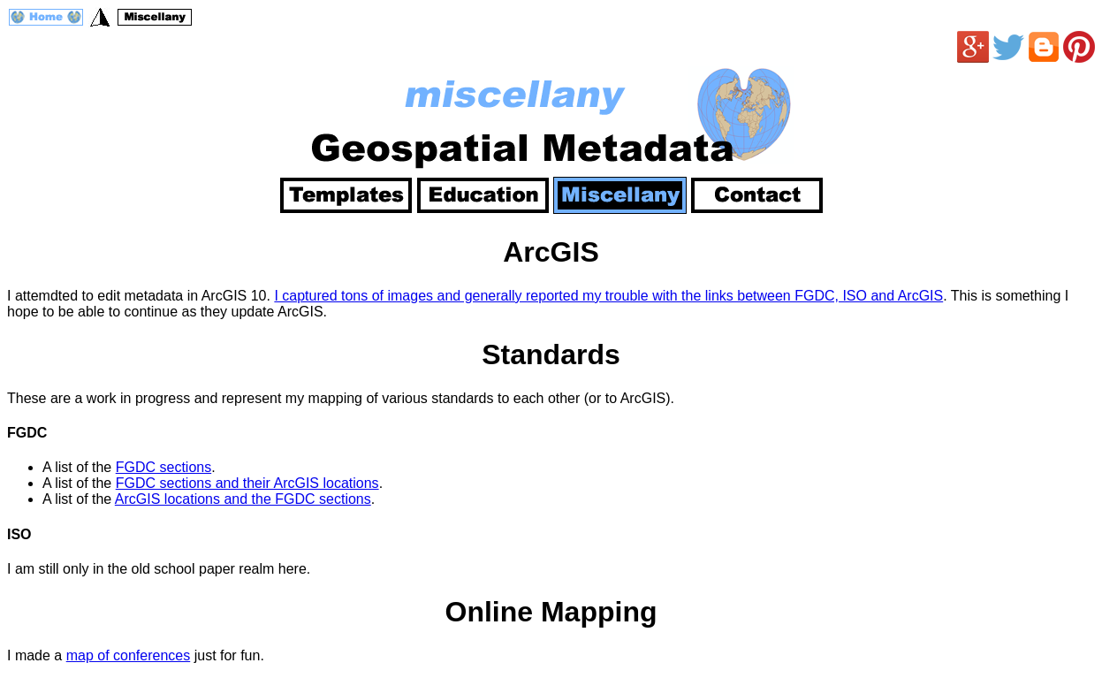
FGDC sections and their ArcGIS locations (247, 483)
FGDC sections (163, 467)
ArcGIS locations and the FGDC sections (243, 499)
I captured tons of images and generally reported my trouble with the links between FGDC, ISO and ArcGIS (608, 295)
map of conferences (128, 655)
